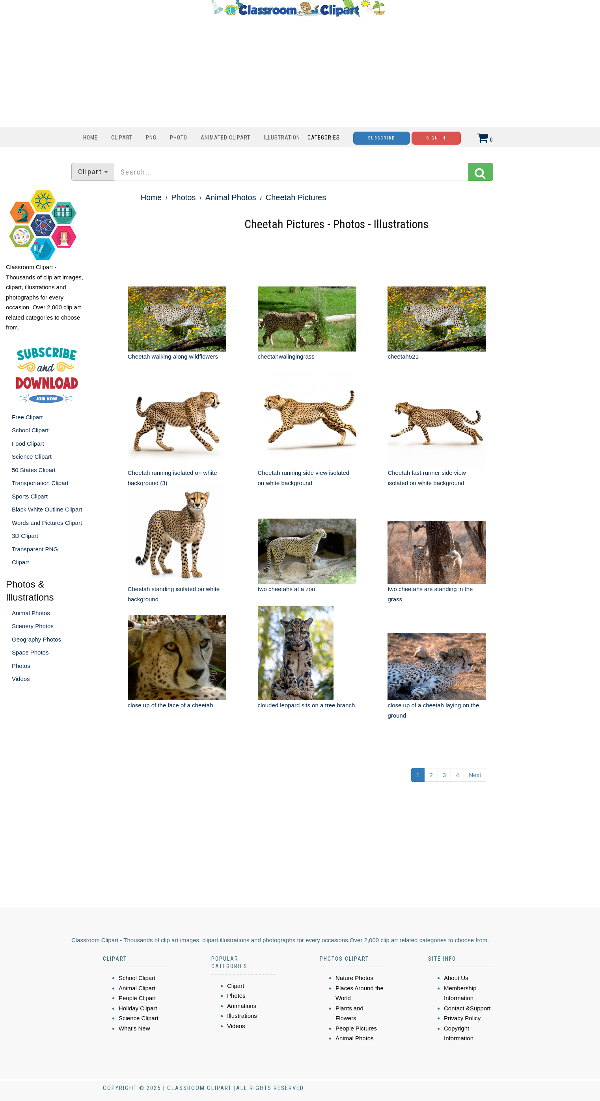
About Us (456, 978)
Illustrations (242, 1015)
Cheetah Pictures (296, 197)
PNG (151, 137)
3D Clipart (25, 535)
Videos (21, 678)
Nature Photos (354, 978)
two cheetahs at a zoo (286, 589)
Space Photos (30, 652)
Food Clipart (28, 443)
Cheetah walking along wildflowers (173, 356)
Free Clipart (27, 417)
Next (475, 775)
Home (90, 137)
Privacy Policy (462, 1018)
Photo (178, 137)
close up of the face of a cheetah (170, 705)
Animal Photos (31, 613)
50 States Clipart (34, 470)
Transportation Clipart (40, 483)
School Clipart (30, 430)
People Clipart (137, 998)
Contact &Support (467, 1008)
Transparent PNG (35, 549)
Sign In (436, 138)
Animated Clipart (225, 137)
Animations (241, 1005)
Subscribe (381, 138)
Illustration (282, 137)
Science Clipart (32, 456)
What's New (134, 1028)
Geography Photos (36, 639)
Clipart (121, 137)
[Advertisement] (298, 72)
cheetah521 (403, 356)
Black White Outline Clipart (47, 509)
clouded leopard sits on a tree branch (306, 705)
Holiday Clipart (138, 1008)
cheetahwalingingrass (286, 356)
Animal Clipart (137, 988)
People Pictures (356, 1028)
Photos (21, 665)
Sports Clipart (30, 496)
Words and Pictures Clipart (47, 522)
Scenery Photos (33, 626)
